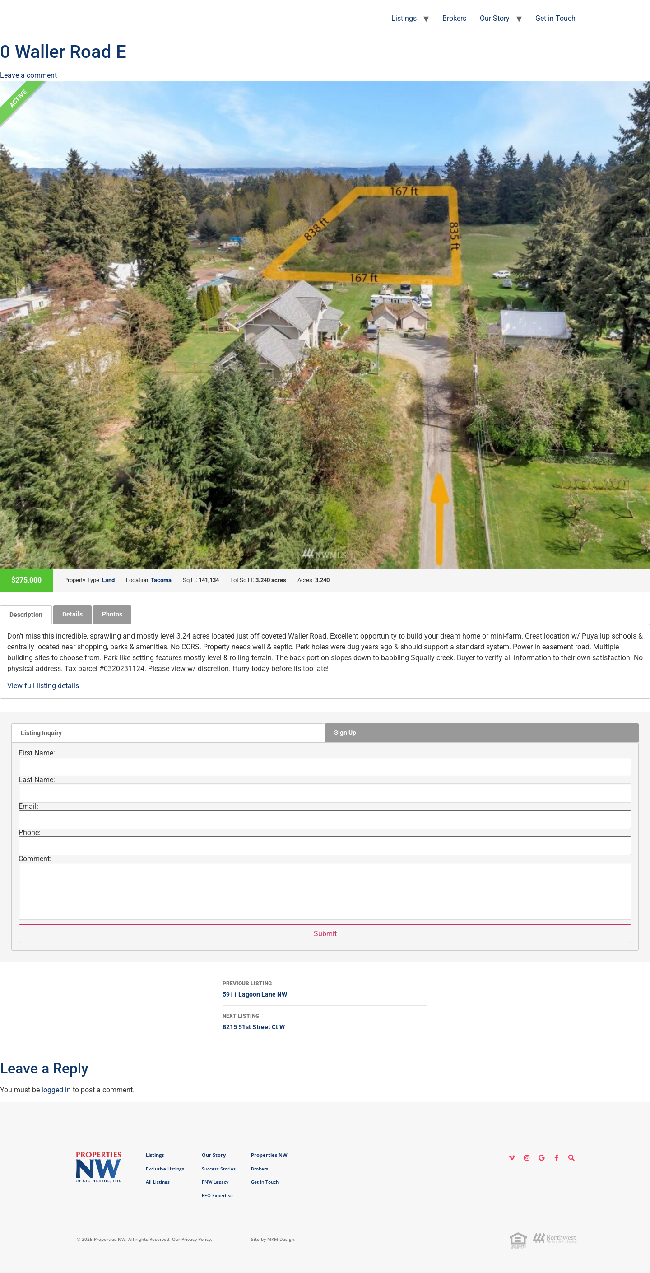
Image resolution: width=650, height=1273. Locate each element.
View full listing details (43, 685)
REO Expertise (217, 1195)
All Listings (158, 1182)
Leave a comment (28, 75)
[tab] (26, 614)
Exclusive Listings (165, 1169)
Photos (112, 614)
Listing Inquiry (41, 733)
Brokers (454, 18)
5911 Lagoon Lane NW (325, 988)
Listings (404, 18)
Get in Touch (555, 18)
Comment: (35, 859)
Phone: (30, 832)
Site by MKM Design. (273, 1239)
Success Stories (219, 1169)
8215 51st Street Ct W (325, 1021)
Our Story (495, 18)
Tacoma (161, 580)
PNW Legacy (215, 1182)
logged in (56, 1090)
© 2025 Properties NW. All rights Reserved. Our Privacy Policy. (144, 1239)
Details (72, 614)
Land (108, 580)
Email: (28, 806)
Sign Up (345, 732)
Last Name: (37, 779)
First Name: (37, 753)
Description (25, 614)
